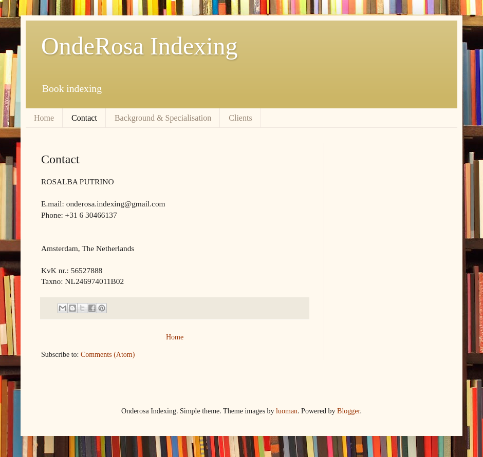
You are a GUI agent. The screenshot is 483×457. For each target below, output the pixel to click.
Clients (240, 117)
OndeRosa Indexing (139, 46)
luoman (287, 411)
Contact (84, 117)
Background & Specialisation (163, 117)
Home (44, 117)
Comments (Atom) (108, 354)
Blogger (348, 411)
